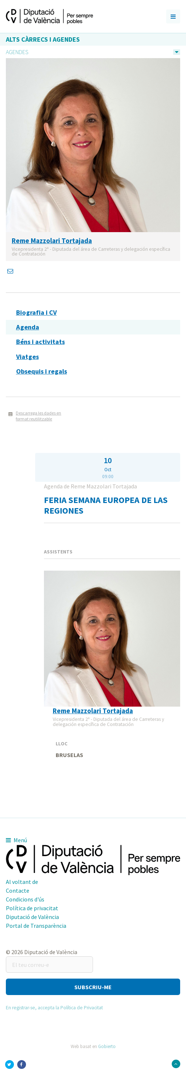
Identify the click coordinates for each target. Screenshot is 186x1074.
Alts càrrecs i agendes (43, 39)
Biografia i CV (36, 312)
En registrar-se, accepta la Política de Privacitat (54, 1008)
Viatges (27, 356)
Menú (16, 840)
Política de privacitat (32, 908)
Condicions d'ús (25, 899)
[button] (93, 987)
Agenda (27, 327)
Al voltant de (22, 881)
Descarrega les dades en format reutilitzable (38, 416)
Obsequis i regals (41, 371)
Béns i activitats (40, 341)
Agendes (17, 52)
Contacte (17, 890)
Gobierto (107, 1046)
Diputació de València (32, 916)
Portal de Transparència (36, 925)
